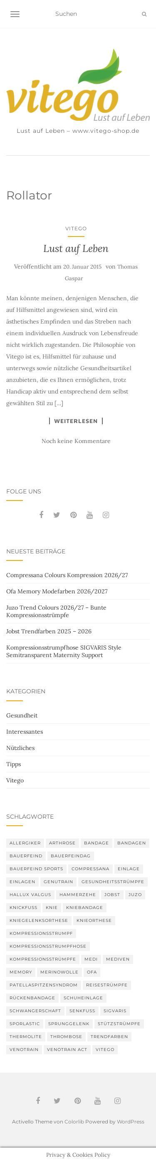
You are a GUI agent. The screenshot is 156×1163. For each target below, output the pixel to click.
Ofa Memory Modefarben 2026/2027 (56, 591)
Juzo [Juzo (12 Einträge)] (135, 894)
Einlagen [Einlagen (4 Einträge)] (22, 881)
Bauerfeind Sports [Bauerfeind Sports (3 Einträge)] (36, 869)
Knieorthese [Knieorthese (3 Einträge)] (94, 920)
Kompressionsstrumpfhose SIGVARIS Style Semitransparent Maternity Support (63, 651)
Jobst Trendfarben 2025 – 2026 (49, 631)
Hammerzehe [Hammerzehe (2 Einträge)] (77, 894)
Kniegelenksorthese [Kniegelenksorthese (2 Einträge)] (39, 920)
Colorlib (74, 1121)
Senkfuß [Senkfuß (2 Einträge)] (82, 1011)
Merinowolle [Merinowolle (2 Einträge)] (59, 972)
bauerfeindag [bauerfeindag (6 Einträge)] (71, 856)
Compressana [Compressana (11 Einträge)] (90, 869)
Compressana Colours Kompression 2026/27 (67, 575)
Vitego (76, 228)
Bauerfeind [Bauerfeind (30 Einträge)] (26, 856)
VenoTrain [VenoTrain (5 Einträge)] (24, 1049)
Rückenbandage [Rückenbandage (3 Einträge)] (32, 998)
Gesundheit (21, 715)
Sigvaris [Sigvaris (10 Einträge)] (115, 1011)
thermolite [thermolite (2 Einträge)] (26, 1036)
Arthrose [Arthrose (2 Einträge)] (62, 843)
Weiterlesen (76, 421)
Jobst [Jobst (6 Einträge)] (112, 894)
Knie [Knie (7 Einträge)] (52, 907)
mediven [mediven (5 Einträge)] (118, 959)
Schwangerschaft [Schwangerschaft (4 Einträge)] (35, 1011)
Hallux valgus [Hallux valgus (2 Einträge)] (30, 894)
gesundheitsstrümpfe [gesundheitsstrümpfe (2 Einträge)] (113, 881)
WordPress (130, 1121)
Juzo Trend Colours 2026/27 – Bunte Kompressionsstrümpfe (56, 611)
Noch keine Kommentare (76, 441)
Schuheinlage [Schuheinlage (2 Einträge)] (83, 998)
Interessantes (24, 731)
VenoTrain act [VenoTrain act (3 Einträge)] (67, 1049)
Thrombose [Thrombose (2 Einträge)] (66, 1036)
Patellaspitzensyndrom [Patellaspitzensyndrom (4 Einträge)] (44, 985)
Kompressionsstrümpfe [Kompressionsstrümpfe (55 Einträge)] (43, 959)
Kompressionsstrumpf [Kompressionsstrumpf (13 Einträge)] (41, 933)
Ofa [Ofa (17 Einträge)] (92, 972)
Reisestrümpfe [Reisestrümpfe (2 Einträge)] (107, 985)
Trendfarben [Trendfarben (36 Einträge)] (109, 1036)
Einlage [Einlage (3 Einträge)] (129, 869)
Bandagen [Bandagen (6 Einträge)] (131, 843)
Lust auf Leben (76, 248)
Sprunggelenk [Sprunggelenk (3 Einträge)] (68, 1023)
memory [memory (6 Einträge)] (21, 972)
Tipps (13, 764)
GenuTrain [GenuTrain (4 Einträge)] (58, 881)
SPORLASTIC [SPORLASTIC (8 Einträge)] (25, 1023)
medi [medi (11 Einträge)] (91, 959)
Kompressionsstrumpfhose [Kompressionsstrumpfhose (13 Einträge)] (48, 946)
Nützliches (20, 748)
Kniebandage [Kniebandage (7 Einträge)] (84, 907)
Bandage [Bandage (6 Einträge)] (96, 843)
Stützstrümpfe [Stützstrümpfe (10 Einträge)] (119, 1023)
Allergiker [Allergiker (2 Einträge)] (25, 843)
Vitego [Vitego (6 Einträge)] (105, 1049)
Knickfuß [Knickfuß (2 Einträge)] (23, 907)
